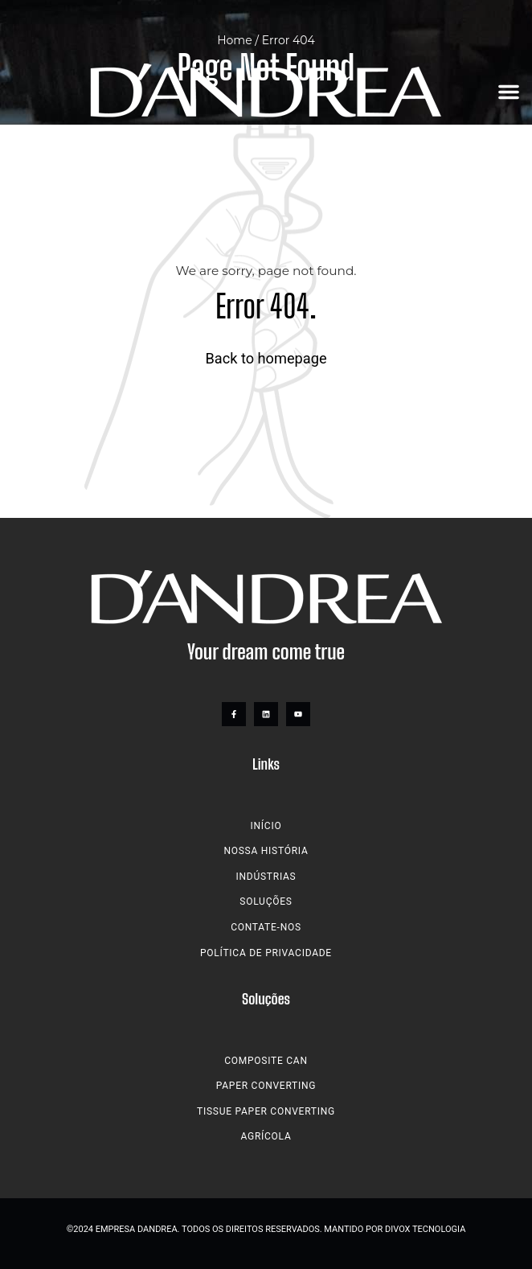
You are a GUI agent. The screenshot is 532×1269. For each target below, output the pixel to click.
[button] (509, 92)
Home (234, 40)
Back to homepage (265, 358)
